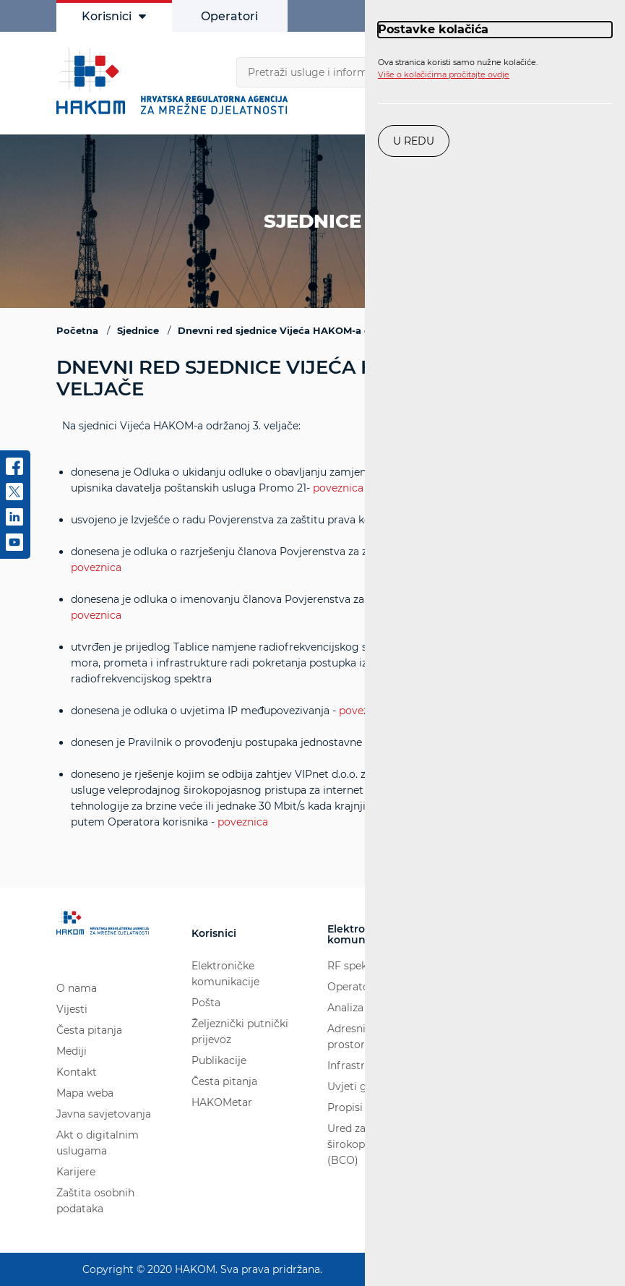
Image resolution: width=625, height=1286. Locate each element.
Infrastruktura (362, 1066)
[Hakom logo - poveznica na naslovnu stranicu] (175, 81)
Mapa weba (84, 1092)
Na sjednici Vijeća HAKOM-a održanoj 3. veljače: (312, 624)
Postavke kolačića (433, 29)
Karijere (75, 1171)
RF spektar (354, 966)
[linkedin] (14, 521)
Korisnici (114, 16)
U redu (413, 140)
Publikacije (218, 1061)
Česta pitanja (89, 1030)
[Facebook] (14, 471)
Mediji (71, 1051)
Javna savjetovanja (103, 1113)
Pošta (205, 1003)
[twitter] (14, 496)
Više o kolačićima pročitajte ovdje (443, 74)
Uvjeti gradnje (363, 1087)
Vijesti (71, 1009)
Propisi (345, 1108)
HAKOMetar (221, 1103)
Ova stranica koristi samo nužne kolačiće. (458, 68)
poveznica (338, 487)
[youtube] (14, 547)
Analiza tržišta (362, 1008)
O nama (76, 988)
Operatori (229, 16)
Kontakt (76, 1072)
